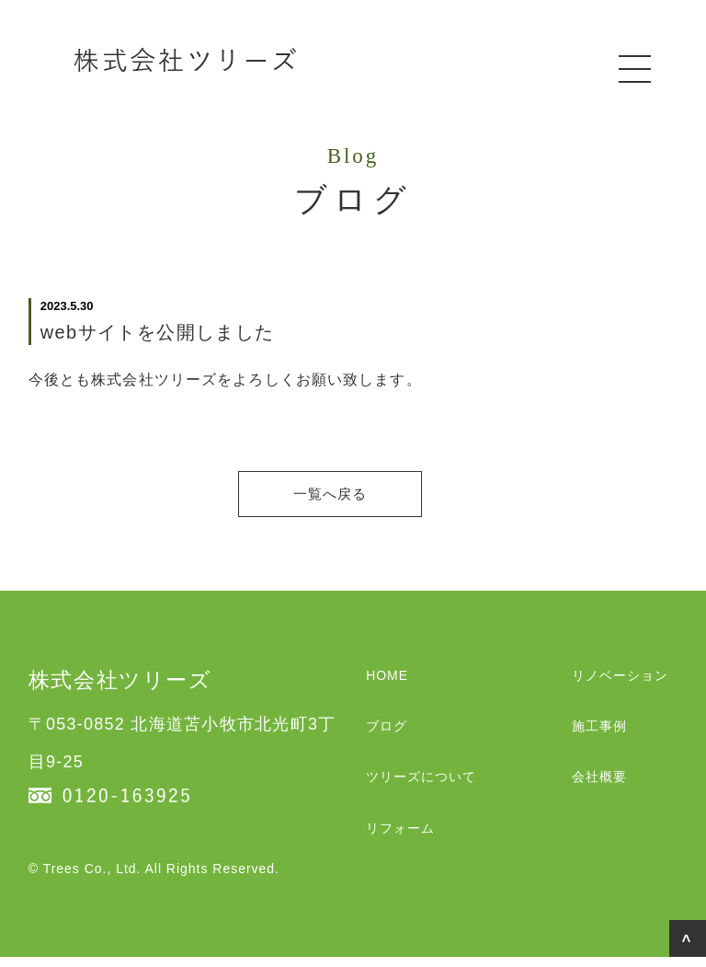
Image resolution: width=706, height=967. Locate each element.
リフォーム (400, 838)
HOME (387, 685)
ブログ (386, 736)
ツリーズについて (421, 786)
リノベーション (620, 685)
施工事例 (599, 736)
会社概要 (599, 786)
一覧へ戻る (353, 498)
